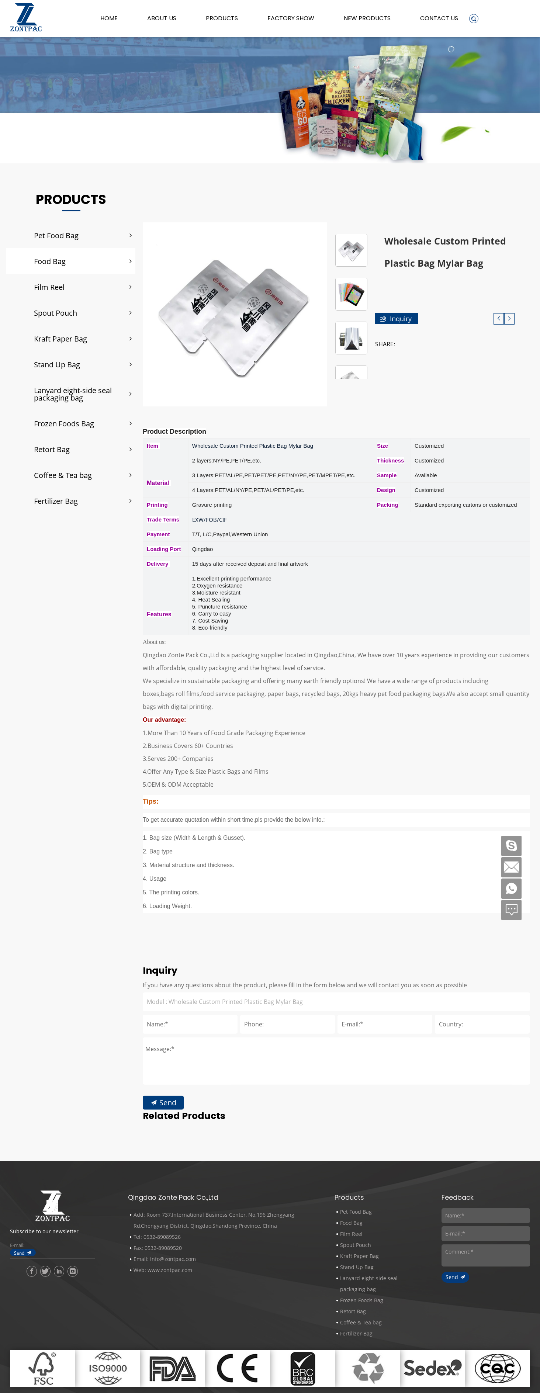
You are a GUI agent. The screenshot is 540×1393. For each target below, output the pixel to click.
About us (161, 18)
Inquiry (401, 318)
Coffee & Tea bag (63, 475)
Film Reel (49, 287)
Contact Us (439, 18)
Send (167, 1206)
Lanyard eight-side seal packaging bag (73, 393)
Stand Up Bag (57, 364)
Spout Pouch (55, 313)
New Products (367, 18)
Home (109, 18)
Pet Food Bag (56, 235)
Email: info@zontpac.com (165, 1258)
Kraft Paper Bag (60, 338)
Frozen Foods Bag (64, 423)
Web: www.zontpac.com (163, 1270)
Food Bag (50, 261)
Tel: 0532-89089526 (157, 1236)
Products (222, 18)
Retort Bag (52, 449)
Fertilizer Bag (56, 501)
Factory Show (290, 18)
